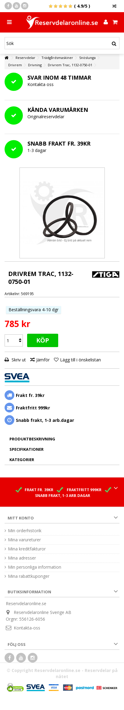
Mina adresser (22, 558)
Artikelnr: (12, 293)
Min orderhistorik (24, 530)
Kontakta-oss (27, 628)
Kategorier (21, 459)
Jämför (43, 360)
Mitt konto (21, 518)
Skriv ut (18, 360)
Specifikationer (26, 449)
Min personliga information (34, 567)
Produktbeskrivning (32, 439)
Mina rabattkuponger (28, 576)
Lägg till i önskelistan (80, 360)
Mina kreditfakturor (27, 549)
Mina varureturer (24, 540)
